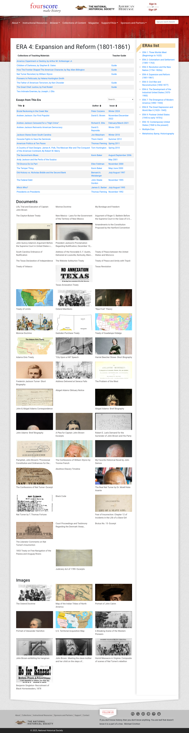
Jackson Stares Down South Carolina (34, 135)
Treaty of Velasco (24, 266)
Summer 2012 (115, 139)
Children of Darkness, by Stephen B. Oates (36, 65)
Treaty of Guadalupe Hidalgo (108, 333)
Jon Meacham (98, 135)
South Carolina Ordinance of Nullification (29, 253)
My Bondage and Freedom (107, 207)
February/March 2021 (119, 123)
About (15, 22)
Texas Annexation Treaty (67, 285)
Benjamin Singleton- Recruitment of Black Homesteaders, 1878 (32, 687)
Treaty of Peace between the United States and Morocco (111, 253)
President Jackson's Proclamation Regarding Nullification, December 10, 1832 (73, 245)
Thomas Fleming (99, 143)
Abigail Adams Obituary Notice (70, 390)
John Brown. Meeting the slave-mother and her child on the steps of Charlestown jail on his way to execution (74, 660)
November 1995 (116, 180)
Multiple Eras (148, 129)
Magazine (93, 22)
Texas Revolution (103, 266)
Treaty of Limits (23, 309)
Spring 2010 (114, 148)
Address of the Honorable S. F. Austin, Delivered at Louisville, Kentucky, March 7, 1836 (74, 254)
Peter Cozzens (98, 111)
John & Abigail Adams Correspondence (34, 408)
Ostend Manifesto (64, 309)
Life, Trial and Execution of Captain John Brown (32, 208)
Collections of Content (74, 22)
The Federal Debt (24, 180)
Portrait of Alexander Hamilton (30, 631)
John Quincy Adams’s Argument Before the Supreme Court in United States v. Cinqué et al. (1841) (34, 245)
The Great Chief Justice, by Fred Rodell (35, 87)
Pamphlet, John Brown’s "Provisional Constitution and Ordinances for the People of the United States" (33, 462)
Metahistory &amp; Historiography (158, 133)
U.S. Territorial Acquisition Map (70, 631)
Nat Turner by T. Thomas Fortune (31, 514)
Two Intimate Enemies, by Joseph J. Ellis (35, 91)
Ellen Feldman (97, 164)
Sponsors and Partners (133, 22)
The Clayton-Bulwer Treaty (28, 215)
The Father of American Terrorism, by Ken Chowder (40, 83)
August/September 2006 (120, 155)
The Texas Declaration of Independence (34, 261)
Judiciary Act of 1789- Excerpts (70, 569)
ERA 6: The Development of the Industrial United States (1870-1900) (156, 92)
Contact (86, 715)
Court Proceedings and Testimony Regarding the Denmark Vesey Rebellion (71, 525)
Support (78, 715)
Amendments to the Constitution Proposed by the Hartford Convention (112, 226)
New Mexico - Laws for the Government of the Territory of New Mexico (74, 217)
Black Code (61, 496)
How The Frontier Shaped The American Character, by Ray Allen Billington (51, 70)
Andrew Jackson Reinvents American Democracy (39, 127)
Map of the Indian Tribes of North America (71, 605)
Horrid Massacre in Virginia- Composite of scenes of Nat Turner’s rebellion (113, 660)
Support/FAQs (108, 22)
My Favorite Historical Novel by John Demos (112, 461)
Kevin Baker (96, 155)
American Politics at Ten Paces (31, 143)
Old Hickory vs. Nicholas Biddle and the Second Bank (41, 172)
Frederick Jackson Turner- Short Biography (31, 383)
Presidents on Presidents (28, 192)
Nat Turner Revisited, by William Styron (34, 74)
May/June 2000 (116, 168)
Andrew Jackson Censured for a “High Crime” (38, 123)
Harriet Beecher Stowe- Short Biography (113, 357)
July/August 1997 (117, 172)
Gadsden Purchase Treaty (68, 333)
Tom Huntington (98, 148)
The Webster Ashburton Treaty (70, 261)
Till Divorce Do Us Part (27, 164)
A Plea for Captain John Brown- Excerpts (70, 434)
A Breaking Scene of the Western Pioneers (110, 632)
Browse (54, 22)
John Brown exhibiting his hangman (32, 658)
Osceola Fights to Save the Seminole (34, 139)
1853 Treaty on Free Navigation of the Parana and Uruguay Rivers (33, 552)
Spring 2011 (114, 143)
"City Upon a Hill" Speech (67, 357)
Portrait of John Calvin (105, 603)
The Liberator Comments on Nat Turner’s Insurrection (31, 543)
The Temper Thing (25, 168)
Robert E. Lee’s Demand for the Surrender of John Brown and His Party (113, 434)
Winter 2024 (114, 111)
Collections (26, 715)
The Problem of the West (106, 381)
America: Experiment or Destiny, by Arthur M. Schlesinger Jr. (44, 61)
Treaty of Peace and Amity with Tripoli (112, 261)
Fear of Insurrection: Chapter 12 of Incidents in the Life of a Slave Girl (111, 516)
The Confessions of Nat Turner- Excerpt (34, 487)
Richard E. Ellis (98, 123)
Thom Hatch (97, 139)
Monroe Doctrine (63, 207)
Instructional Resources (35, 22)
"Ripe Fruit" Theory (103, 309)
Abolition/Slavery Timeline (68, 469)
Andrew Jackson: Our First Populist (33, 115)
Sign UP (153, 9)
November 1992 (116, 192)
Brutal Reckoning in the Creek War (32, 111)
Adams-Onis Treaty (25, 357)
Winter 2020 (114, 127)
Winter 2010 (114, 135)
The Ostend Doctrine (25, 603)
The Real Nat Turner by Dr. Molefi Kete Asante (112, 489)
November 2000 (116, 164)
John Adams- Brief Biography (29, 433)
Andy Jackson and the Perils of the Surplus (37, 159)
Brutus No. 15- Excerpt (105, 523)
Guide (114, 65)
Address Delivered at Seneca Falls (71, 381)
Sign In (152, 3)
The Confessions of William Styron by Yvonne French (73, 461)
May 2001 (113, 159)
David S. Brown (98, 115)
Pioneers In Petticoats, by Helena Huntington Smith (40, 78)
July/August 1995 (117, 187)
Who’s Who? (22, 187)
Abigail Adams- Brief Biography (109, 408)
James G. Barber (99, 187)
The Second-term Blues (27, 155)
